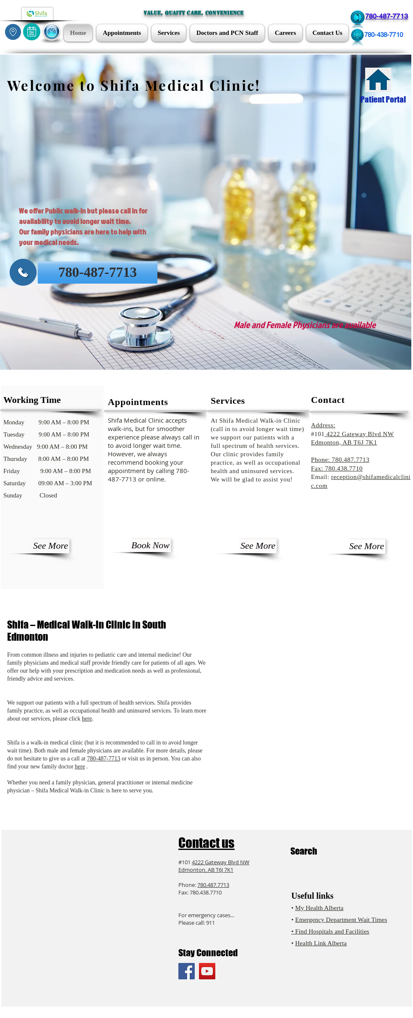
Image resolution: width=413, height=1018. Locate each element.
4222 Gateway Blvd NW (359, 434)
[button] (52, 32)
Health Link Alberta (321, 943)
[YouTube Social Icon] (207, 971)
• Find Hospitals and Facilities (330, 931)
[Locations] (13, 32)
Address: (323, 425)
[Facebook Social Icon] (186, 971)
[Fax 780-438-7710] (357, 37)
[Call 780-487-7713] (357, 19)
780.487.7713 (213, 885)
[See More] (50, 546)
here (87, 718)
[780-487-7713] (97, 272)
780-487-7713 (103, 758)
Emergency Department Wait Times (341, 919)
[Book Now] (150, 545)
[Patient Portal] (378, 80)
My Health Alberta (319, 908)
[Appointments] (31, 31)
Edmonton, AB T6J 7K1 (205, 869)
